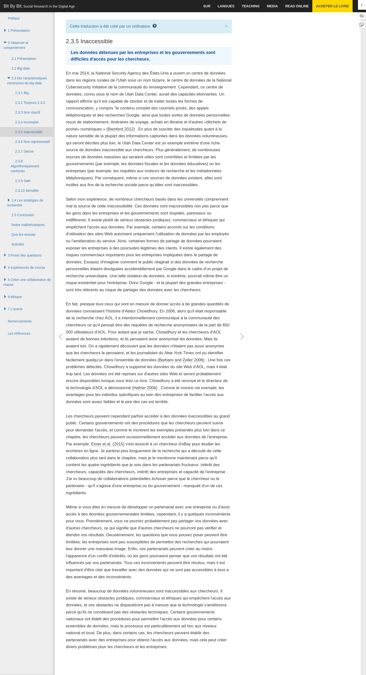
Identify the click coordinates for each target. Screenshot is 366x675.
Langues (226, 6)
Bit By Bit (39, 6)
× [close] (226, 26)
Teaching (251, 6)
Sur (207, 6)
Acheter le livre (332, 6)
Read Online (297, 6)
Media (272, 6)
